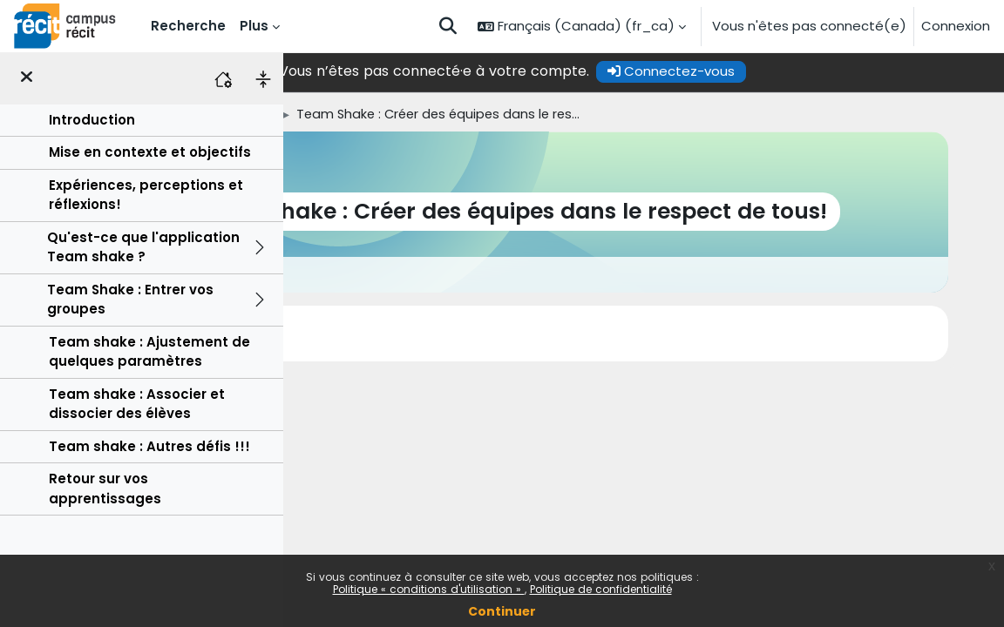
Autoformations (442, 114)
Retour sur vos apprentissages (105, 488)
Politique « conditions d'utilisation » (429, 589)
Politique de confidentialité (601, 589)
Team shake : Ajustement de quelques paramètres (149, 351)
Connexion (955, 26)
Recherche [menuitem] (188, 26)
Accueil (313, 114)
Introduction (92, 120)
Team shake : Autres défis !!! (149, 446)
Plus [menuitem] (254, 26)
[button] (448, 26)
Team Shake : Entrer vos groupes (130, 299)
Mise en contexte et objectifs (150, 152)
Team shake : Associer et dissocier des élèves (137, 403)
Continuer (502, 611)
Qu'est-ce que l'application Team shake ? (143, 247)
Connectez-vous (802, 71)
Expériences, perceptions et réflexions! (146, 194)
